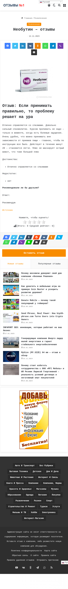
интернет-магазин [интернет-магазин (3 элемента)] (34, 518)
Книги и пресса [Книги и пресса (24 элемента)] (15, 483)
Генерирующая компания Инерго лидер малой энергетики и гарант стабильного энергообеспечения (42, 341)
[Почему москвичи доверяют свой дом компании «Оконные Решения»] (11, 277)
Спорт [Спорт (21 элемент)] (49, 501)
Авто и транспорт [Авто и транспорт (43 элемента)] (25, 465)
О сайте (35, 555)
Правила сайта (48, 555)
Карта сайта (50, 551)
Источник (7, 210)
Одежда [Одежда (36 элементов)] (29, 495)
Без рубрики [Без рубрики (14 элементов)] (46, 465)
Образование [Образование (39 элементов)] (14, 495)
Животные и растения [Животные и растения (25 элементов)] (21, 477)
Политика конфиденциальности (26, 551)
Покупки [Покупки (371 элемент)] (56, 495)
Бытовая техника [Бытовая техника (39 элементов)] (18, 471)
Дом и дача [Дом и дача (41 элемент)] (52, 471)
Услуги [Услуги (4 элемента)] (56, 506)
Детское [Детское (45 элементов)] (37, 471)
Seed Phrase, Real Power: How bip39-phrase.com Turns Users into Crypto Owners (42, 316)
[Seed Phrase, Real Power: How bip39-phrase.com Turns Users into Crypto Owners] (11, 317)
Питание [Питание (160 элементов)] (42, 495)
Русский (45, 2)
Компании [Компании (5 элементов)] (33, 483)
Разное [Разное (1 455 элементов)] (37, 501)
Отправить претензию (47, 560)
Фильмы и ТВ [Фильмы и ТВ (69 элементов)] (19, 512)
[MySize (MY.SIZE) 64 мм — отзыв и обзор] (11, 356)
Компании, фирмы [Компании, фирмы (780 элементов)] (52, 483)
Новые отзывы (15, 264)
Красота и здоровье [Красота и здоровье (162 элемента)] (20, 489)
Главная (26, 18)
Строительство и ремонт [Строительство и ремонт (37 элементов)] (21, 506)
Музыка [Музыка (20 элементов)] (55, 489)
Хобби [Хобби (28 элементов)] (34, 512)
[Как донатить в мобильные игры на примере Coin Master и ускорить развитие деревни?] (11, 290)
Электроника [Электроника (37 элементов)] (48, 512)
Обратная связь (20, 555)
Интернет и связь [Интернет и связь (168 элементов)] (48, 477)
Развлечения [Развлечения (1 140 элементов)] (22, 501)
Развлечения (40, 18)
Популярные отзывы (49, 264)
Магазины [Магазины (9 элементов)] (41, 489)
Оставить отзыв (34, 253)
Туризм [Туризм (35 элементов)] (43, 506)
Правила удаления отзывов (20, 560)
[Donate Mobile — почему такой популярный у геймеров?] (11, 304)
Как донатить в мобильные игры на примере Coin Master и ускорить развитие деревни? (40, 289)
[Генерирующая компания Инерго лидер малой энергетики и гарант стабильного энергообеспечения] (11, 342)
